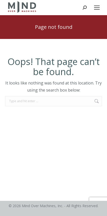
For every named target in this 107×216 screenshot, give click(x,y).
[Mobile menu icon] (97, 8)
